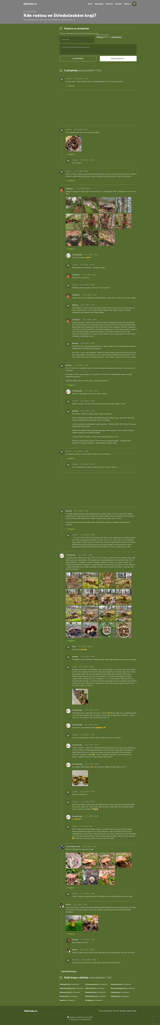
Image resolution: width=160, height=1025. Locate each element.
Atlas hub (109, 4)
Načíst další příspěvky (69, 971)
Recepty (118, 4)
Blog (134, 1011)
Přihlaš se (100, 37)
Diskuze (127, 4)
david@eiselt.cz (86, 1019)
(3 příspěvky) (72, 988)
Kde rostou (99, 4)
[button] (78, 58)
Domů (90, 4)
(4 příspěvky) (69, 984)
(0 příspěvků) (70, 992)
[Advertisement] (39, 58)
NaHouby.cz (30, 3)
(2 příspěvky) (95, 996)
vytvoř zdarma (116, 37)
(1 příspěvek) (96, 984)
